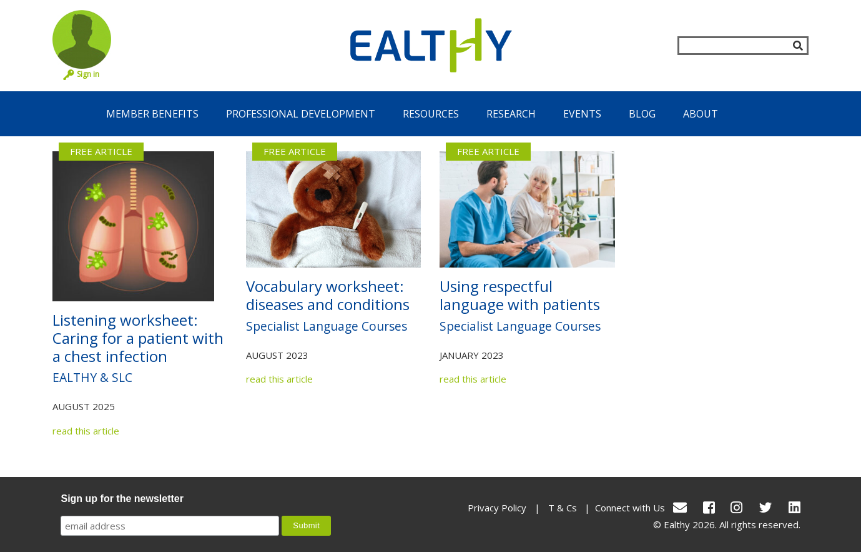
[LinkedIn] (794, 507)
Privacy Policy (497, 507)
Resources (431, 114)
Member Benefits (152, 114)
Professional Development (300, 114)
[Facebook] (709, 507)
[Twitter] (765, 507)
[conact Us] (680, 507)
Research (511, 114)
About (700, 114)
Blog (642, 114)
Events (582, 114)
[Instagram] (736, 507)
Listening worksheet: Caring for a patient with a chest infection (138, 337)
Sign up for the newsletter (122, 498)
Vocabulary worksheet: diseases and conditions (328, 295)
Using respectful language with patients (520, 295)
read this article (85, 430)
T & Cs (562, 507)
